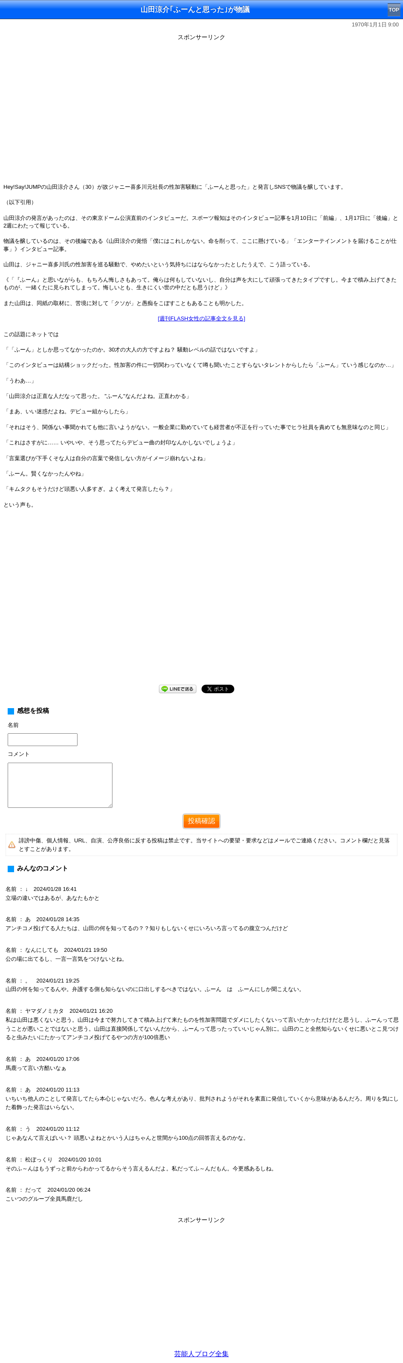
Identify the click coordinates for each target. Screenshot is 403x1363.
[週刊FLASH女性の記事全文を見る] (201, 318)
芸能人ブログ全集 (201, 1353)
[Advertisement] (201, 1286)
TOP (394, 10)
